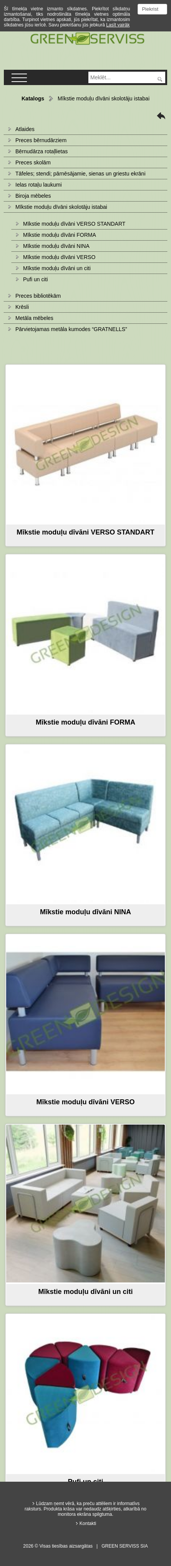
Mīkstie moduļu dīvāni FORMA (59, 235)
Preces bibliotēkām (38, 296)
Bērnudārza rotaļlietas (41, 151)
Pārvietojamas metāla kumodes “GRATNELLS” (71, 329)
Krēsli (22, 307)
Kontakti (88, 1523)
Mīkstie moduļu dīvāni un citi (57, 268)
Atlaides (25, 129)
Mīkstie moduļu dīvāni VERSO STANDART (74, 224)
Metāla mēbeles (34, 318)
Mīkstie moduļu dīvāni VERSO (59, 257)
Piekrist (150, 9)
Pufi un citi (35, 279)
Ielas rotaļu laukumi (38, 185)
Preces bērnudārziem (40, 140)
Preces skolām (33, 162)
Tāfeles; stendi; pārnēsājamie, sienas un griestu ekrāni (80, 174)
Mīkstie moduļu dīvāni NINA (56, 246)
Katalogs (33, 98)
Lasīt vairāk (117, 25)
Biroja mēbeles (33, 196)
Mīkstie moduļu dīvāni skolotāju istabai (61, 207)
